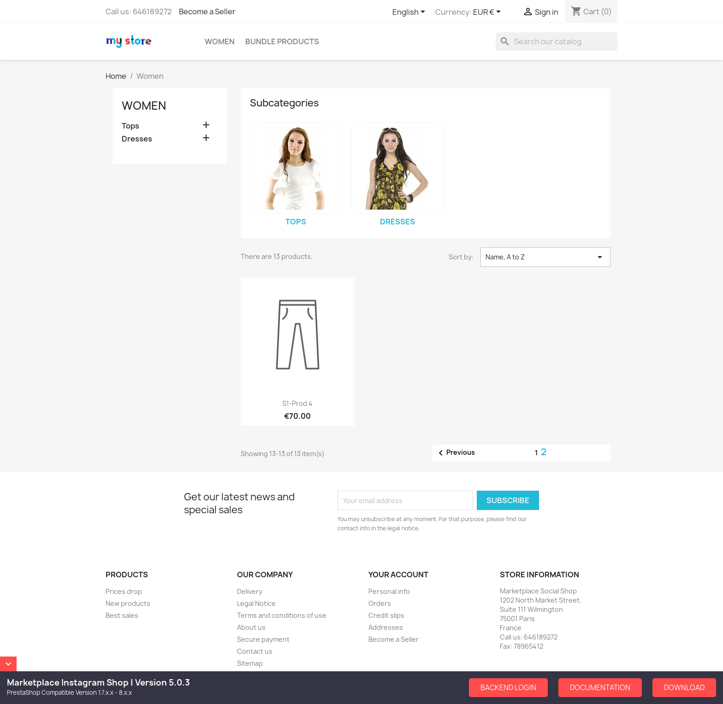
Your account (398, 574)
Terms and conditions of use (281, 615)
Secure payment (263, 639)
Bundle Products (282, 41)
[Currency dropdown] (488, 12)
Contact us (255, 651)
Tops (130, 126)
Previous (455, 452)
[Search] (556, 41)
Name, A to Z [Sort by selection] (545, 257)
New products (128, 603)
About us (251, 627)
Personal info (389, 591)
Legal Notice (256, 603)
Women (220, 41)
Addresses (385, 627)
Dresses (137, 139)
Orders (379, 603)
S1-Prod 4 (297, 403)
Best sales (122, 615)
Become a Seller (207, 11)
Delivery (249, 591)
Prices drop (124, 591)
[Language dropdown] (410, 12)
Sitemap (250, 663)
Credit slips (386, 615)
